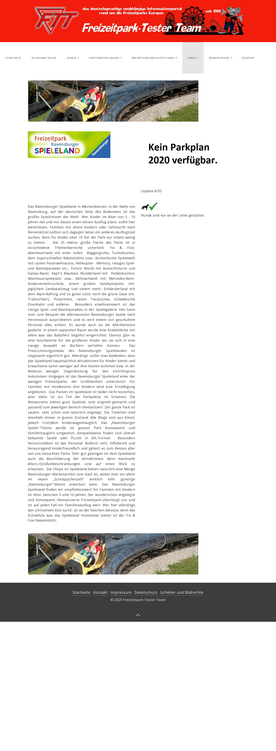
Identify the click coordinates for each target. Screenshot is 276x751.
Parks (192, 58)
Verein (71, 58)
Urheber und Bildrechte (181, 592)
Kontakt (248, 58)
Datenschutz (145, 592)
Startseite (13, 58)
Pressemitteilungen (104, 58)
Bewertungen (219, 58)
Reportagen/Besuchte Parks (153, 58)
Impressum (120, 592)
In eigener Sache (44, 58)
